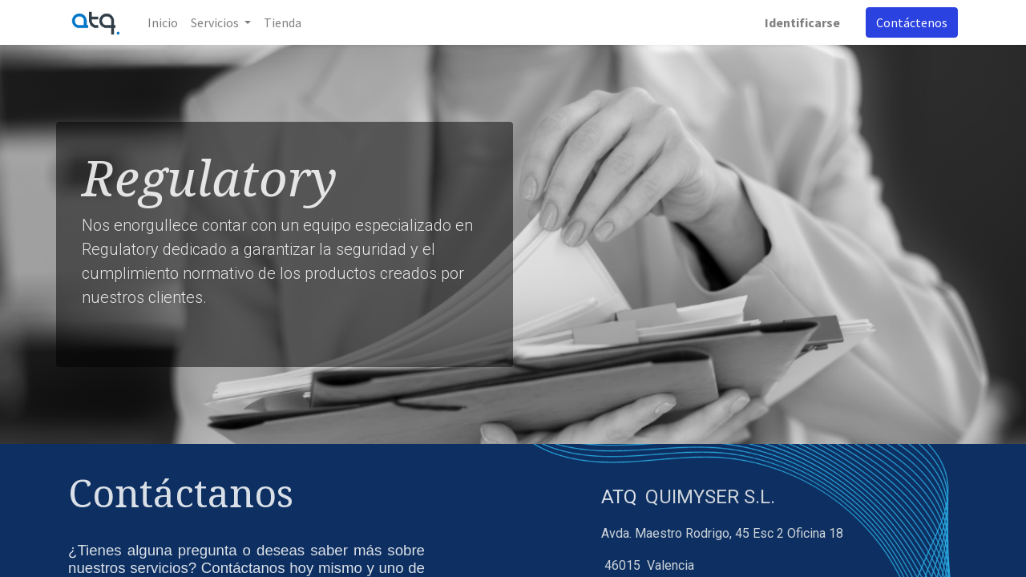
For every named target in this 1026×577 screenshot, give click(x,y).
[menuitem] (162, 22)
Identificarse (802, 22)
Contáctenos (911, 22)
